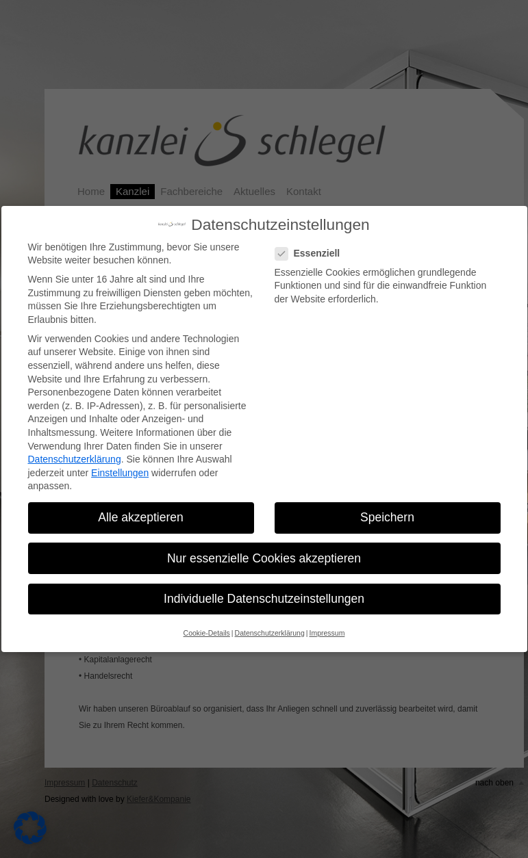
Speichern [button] (387, 517)
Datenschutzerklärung (74, 459)
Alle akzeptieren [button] (141, 517)
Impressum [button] (326, 633)
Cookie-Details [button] (207, 633)
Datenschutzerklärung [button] (270, 633)
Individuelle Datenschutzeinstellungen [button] (264, 599)
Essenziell (312, 253)
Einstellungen (120, 472)
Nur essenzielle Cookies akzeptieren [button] (264, 558)
